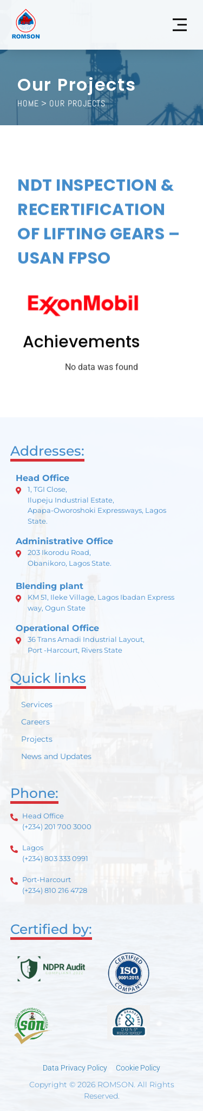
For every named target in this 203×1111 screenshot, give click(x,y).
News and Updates (56, 756)
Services (37, 704)
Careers (35, 722)
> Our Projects (73, 103)
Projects (37, 739)
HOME (28, 103)
